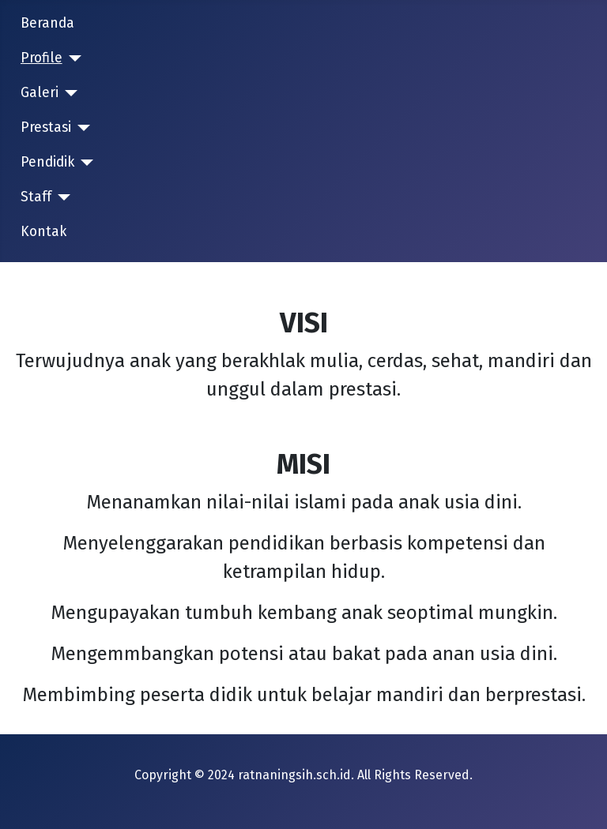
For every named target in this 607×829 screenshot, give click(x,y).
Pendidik (47, 162)
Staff (36, 197)
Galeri (39, 92)
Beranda (47, 23)
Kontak (43, 231)
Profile (41, 58)
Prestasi (46, 127)
